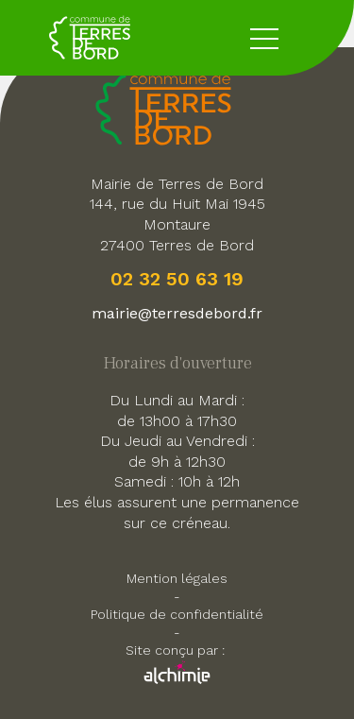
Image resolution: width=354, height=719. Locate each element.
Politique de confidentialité (177, 614)
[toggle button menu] (264, 38)
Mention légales (177, 578)
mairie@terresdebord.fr (177, 313)
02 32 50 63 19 (177, 278)
